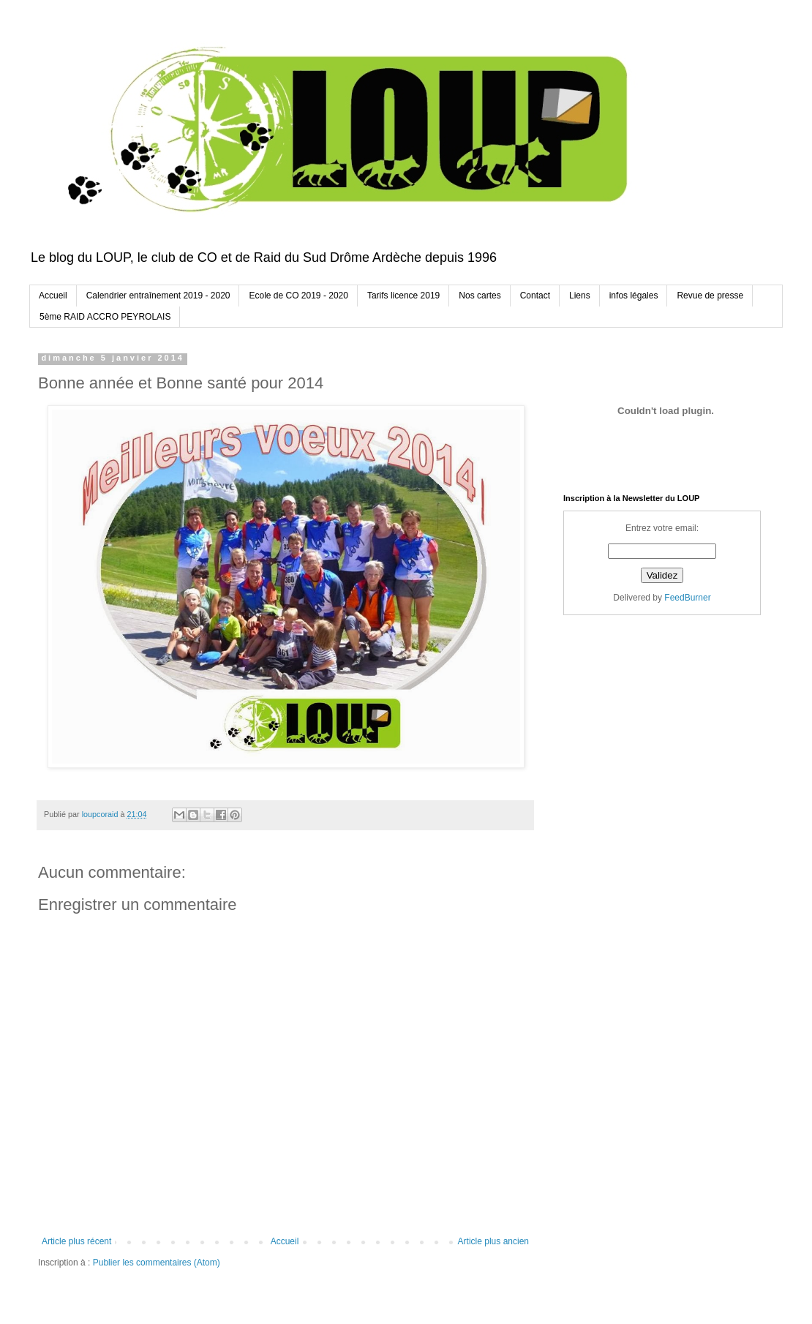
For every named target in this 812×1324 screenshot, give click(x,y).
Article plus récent (76, 1241)
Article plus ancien (493, 1241)
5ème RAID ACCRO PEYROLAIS (105, 317)
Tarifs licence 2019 (403, 295)
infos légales (633, 295)
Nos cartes (479, 295)
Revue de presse (710, 295)
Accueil (53, 295)
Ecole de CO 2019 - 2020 (298, 295)
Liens (579, 295)
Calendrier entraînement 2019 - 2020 (158, 295)
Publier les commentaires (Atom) (156, 1262)
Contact (535, 295)
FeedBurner (687, 598)
